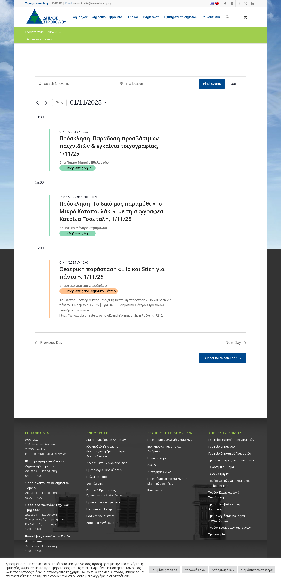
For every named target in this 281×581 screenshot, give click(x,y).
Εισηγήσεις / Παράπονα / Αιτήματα (164, 448)
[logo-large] (46, 17)
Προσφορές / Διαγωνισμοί (104, 502)
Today (59, 102)
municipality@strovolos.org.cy (92, 3)
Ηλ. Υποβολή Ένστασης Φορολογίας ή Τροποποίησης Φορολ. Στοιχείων (106, 451)
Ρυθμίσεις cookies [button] (164, 570)
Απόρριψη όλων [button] (223, 570)
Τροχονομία (216, 534)
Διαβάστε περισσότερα (257, 570)
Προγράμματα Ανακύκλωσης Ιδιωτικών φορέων (167, 481)
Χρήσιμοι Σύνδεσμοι (100, 523)
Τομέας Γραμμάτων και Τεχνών (229, 528)
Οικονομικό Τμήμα (221, 467)
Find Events (212, 83)
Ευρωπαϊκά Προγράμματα (104, 509)
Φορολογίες (94, 484)
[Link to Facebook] (225, 3)
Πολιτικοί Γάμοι (97, 477)
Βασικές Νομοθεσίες (100, 516)
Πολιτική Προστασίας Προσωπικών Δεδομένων (104, 492)
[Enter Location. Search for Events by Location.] (158, 84)
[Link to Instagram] (239, 3)
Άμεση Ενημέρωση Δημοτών (106, 440)
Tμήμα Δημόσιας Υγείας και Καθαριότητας (227, 518)
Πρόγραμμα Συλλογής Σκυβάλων (169, 440)
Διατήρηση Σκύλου (160, 472)
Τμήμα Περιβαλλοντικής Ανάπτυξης (224, 506)
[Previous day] (37, 102)
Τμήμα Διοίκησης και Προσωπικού (232, 460)
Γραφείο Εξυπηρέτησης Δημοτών (231, 440)
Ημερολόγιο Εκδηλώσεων (104, 470)
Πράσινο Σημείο (158, 458)
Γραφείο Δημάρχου (221, 446)
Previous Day (48, 342)
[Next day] (46, 102)
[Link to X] (245, 3)
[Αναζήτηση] (227, 17)
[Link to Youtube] (232, 3)
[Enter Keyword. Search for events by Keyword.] (76, 84)
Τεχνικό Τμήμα (218, 474)
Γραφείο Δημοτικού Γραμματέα (229, 453)
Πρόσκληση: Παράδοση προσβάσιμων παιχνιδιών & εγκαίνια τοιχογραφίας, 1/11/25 (109, 145)
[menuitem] (81, 17)
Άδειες (151, 465)
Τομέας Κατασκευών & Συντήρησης (223, 494)
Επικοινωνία (156, 490)
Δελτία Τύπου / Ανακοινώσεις (106, 463)
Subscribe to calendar (220, 358)
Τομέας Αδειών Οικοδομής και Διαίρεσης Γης (229, 483)
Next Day (235, 342)
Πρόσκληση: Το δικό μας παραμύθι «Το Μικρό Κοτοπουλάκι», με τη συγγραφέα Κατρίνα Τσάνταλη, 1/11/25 (111, 211)
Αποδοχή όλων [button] (195, 570)
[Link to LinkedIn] (252, 3)
